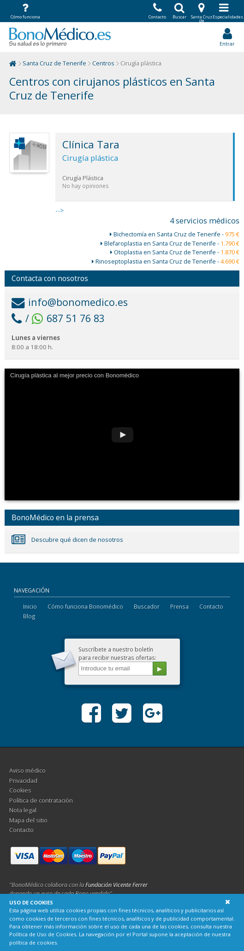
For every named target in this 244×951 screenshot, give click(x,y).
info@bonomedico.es (70, 302)
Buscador (147, 606)
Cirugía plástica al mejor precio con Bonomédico (74, 375)
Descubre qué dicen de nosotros (67, 539)
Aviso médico (27, 771)
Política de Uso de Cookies (42, 934)
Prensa (179, 606)
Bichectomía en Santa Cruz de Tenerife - (174, 234)
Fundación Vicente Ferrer (116, 885)
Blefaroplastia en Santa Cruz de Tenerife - (170, 243)
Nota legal (22, 810)
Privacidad (23, 781)
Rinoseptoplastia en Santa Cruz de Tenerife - (165, 261)
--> (145, 174)
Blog (29, 616)
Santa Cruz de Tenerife (54, 63)
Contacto (211, 606)
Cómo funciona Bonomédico (85, 606)
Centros (103, 63)
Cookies (20, 790)
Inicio (30, 606)
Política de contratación (41, 800)
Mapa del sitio (28, 820)
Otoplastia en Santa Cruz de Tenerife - (174, 252)
